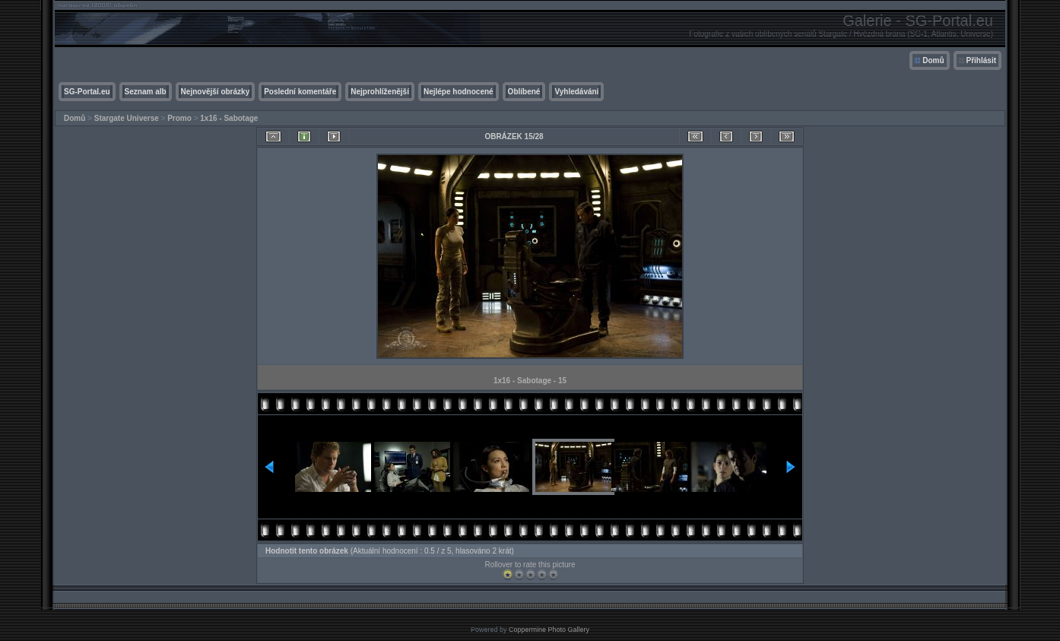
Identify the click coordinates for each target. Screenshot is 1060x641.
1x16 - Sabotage (229, 118)
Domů (933, 60)
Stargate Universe (126, 118)
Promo (179, 118)
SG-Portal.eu (87, 91)
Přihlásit (981, 60)
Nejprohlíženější (380, 91)
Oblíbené (524, 91)
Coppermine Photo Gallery (549, 629)
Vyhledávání (576, 91)
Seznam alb (146, 91)
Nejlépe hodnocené (459, 91)
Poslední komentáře (300, 91)
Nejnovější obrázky (215, 91)
